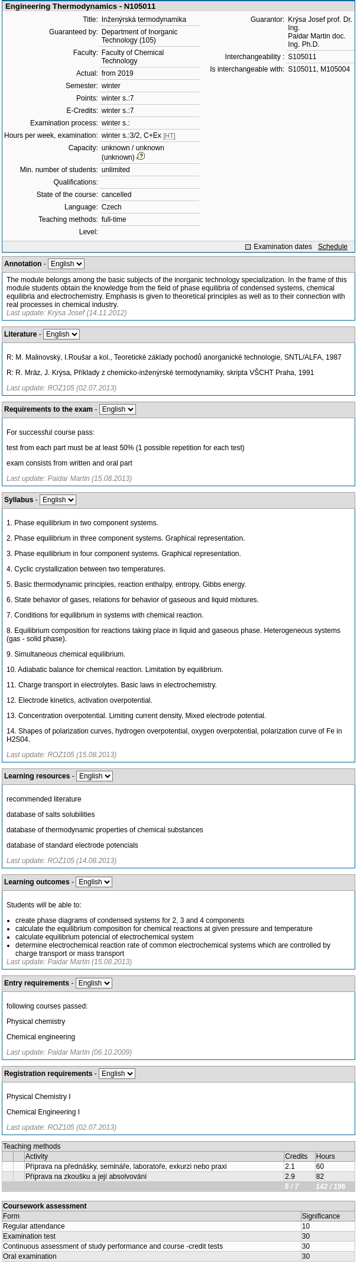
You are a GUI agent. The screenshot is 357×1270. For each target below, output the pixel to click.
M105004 (335, 69)
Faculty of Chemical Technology (133, 57)
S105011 (302, 57)
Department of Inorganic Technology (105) (140, 36)
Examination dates (283, 247)
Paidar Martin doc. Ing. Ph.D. (316, 40)
